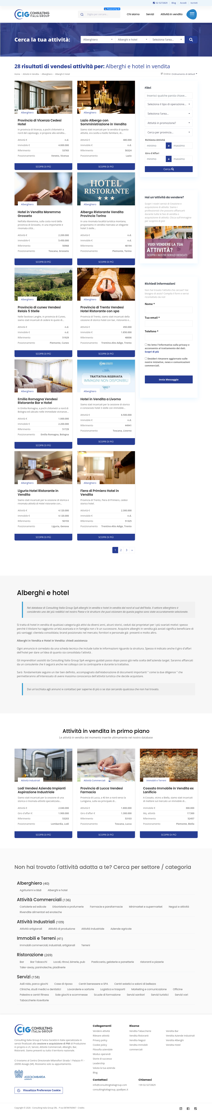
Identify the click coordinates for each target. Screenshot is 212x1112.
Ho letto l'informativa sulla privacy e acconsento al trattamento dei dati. (167, 348)
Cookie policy (100, 1044)
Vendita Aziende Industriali (180, 1035)
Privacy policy (100, 1040)
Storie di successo (102, 1058)
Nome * (150, 304)
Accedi (183, 2)
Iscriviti (194, 2)
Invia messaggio (169, 379)
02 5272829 (160, 2)
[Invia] (82, 13)
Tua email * (152, 317)
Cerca (168, 169)
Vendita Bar (172, 1031)
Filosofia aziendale (103, 1049)
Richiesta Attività (155, 139)
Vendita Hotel (173, 1044)
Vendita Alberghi (175, 1040)
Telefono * (151, 331)
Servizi (150, 14)
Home (17, 74)
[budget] (155, 145)
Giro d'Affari (152, 153)
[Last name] (182, 145)
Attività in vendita (171, 14)
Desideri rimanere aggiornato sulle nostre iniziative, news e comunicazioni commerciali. (167, 362)
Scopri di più (152, 351)
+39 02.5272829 (147, 1084)
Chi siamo (133, 14)
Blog (174, 2)
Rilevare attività (101, 1035)
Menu (192, 14)
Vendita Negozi (137, 1040)
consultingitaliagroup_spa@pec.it (110, 1089)
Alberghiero (47, 74)
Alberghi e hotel (62, 74)
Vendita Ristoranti (138, 1035)
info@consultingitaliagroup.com (110, 1084)
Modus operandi (102, 1054)
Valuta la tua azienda (104, 1067)
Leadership (99, 1063)
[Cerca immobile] (191, 39)
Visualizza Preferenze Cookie (39, 1090)
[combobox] (99, 14)
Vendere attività (101, 1031)
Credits (81, 1107)
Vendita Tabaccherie (140, 1031)
